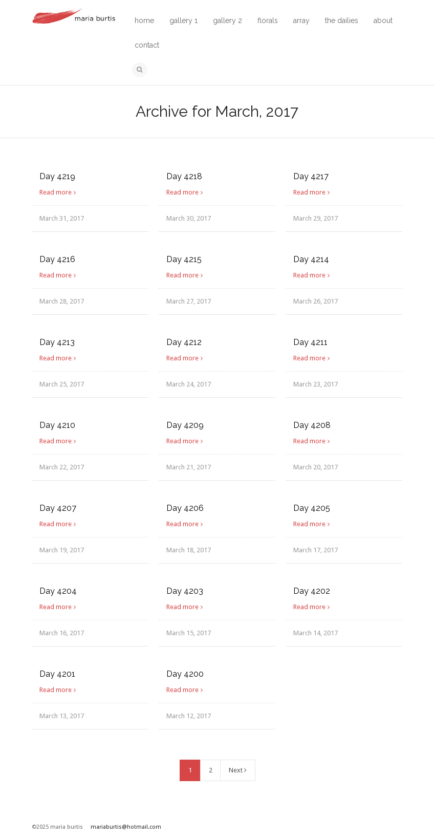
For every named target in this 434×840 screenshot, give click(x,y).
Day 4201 (57, 674)
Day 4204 (58, 591)
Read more (55, 192)
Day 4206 (185, 508)
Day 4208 (312, 425)
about (383, 20)
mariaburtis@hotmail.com (126, 827)
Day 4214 (311, 259)
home (144, 20)
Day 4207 (57, 508)
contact (147, 45)
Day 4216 (57, 259)
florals (267, 20)
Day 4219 (57, 176)
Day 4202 (311, 591)
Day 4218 (184, 176)
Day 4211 (310, 342)
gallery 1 (183, 20)
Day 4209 (185, 425)
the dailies (341, 20)
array (301, 20)
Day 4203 (184, 591)
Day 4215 (184, 259)
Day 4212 (184, 342)
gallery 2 (227, 20)
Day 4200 (185, 674)
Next (238, 770)
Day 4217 (311, 176)
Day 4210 (57, 425)
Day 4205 (311, 508)
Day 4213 (57, 342)
